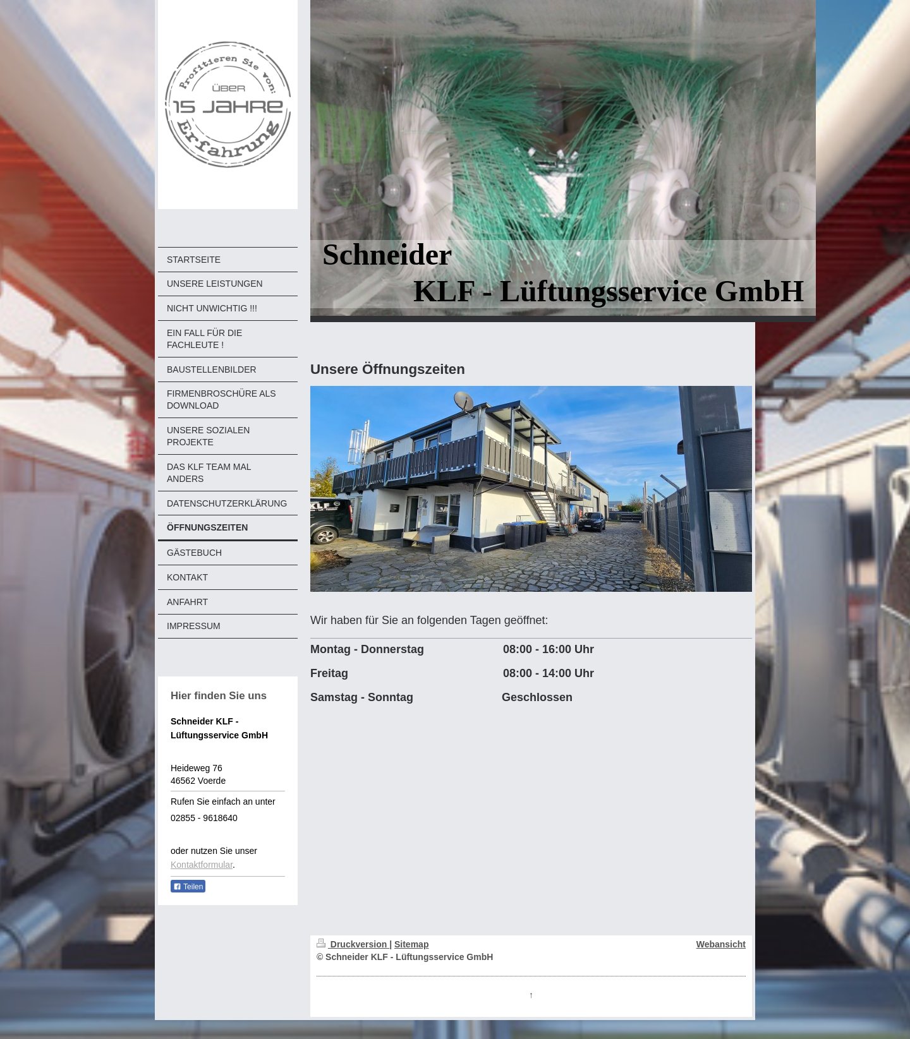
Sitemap (411, 944)
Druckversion (353, 944)
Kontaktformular (202, 865)
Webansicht (721, 944)
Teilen (188, 886)
